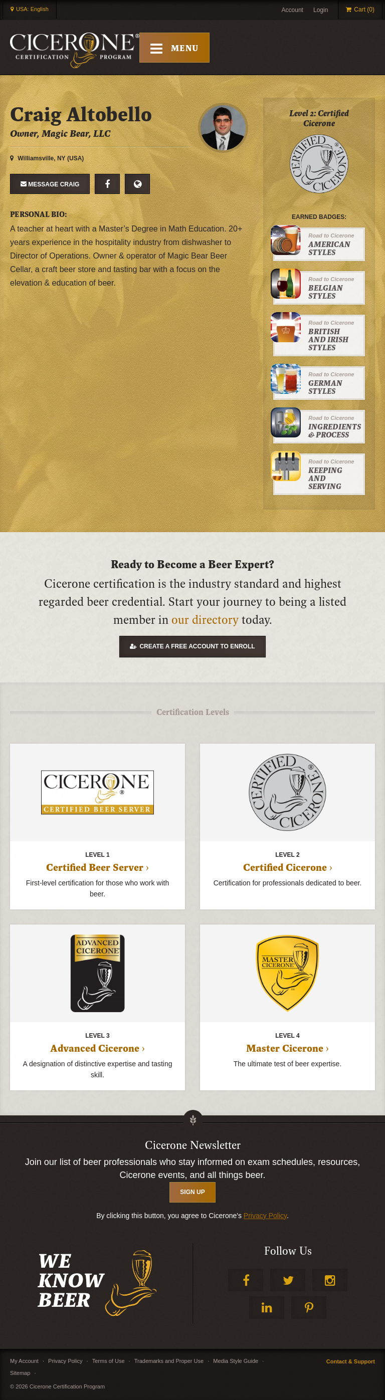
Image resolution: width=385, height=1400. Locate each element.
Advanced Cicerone (94, 1048)
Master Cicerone (284, 1048)
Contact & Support (350, 1361)
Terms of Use (108, 1361)
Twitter (287, 1280)
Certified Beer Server (94, 867)
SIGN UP (192, 1192)
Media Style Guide (235, 1361)
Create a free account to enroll (197, 646)
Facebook (107, 184)
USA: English (32, 9)
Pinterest (308, 1307)
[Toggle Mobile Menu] (176, 48)
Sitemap (20, 1373)
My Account (24, 1361)
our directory (205, 620)
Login (320, 10)
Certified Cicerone (285, 867)
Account (292, 10)
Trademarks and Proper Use (169, 1361)
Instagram (329, 1280)
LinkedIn (266, 1307)
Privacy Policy (265, 1216)
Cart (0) (364, 9)
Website (137, 184)
